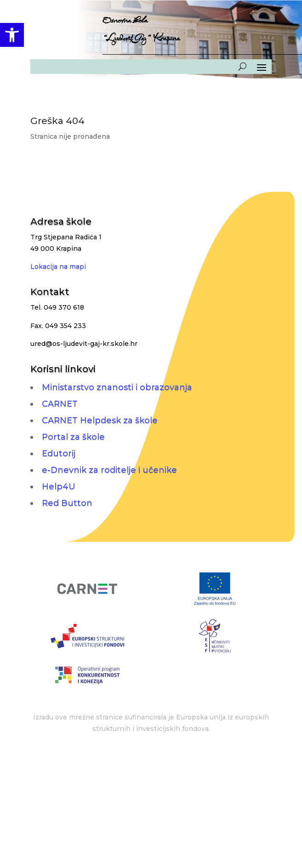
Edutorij (58, 453)
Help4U (58, 486)
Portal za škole (73, 437)
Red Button (67, 503)
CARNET (60, 404)
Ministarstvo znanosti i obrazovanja (117, 387)
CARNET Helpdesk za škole (100, 420)
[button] (12, 35)
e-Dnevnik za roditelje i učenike (109, 470)
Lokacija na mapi (58, 266)
